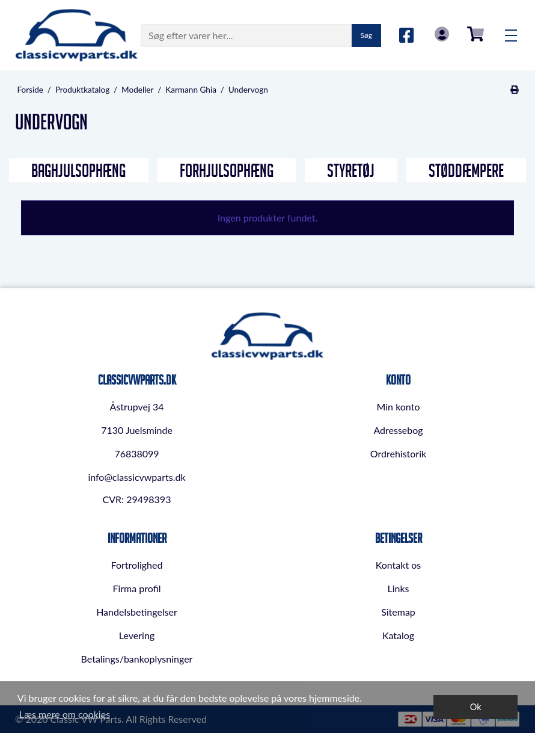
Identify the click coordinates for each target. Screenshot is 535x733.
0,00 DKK (475, 34)
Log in (442, 34)
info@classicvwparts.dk (136, 477)
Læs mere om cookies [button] (64, 714)
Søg (366, 35)
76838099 (136, 453)
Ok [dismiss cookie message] (476, 707)
